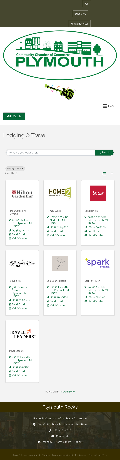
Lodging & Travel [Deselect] (15, 169)
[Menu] (109, 106)
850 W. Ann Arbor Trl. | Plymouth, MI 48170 (62, 424)
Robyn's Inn (15, 281)
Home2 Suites (54, 211)
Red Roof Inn (91, 211)
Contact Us (62, 436)
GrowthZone (67, 391)
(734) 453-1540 (62, 430)
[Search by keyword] (50, 153)
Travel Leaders (16, 351)
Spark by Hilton (92, 281)
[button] (80, 13)
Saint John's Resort (56, 281)
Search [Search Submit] (104, 152)
